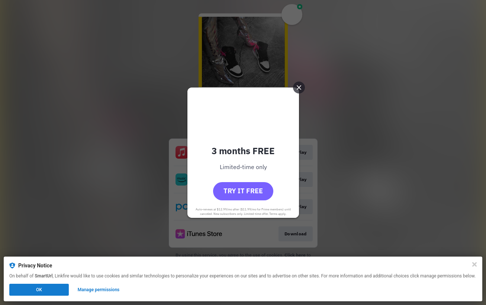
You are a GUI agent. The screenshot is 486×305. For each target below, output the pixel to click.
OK (39, 289)
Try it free (243, 191)
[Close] (474, 264)
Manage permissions (99, 289)
